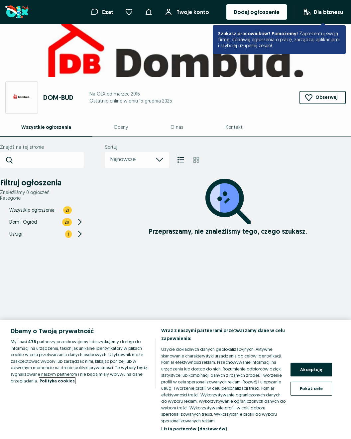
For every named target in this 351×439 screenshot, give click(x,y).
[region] (175, 379)
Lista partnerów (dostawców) (194, 428)
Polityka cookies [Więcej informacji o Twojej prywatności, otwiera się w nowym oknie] (57, 380)
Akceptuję (311, 369)
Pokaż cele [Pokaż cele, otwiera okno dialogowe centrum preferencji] (311, 388)
